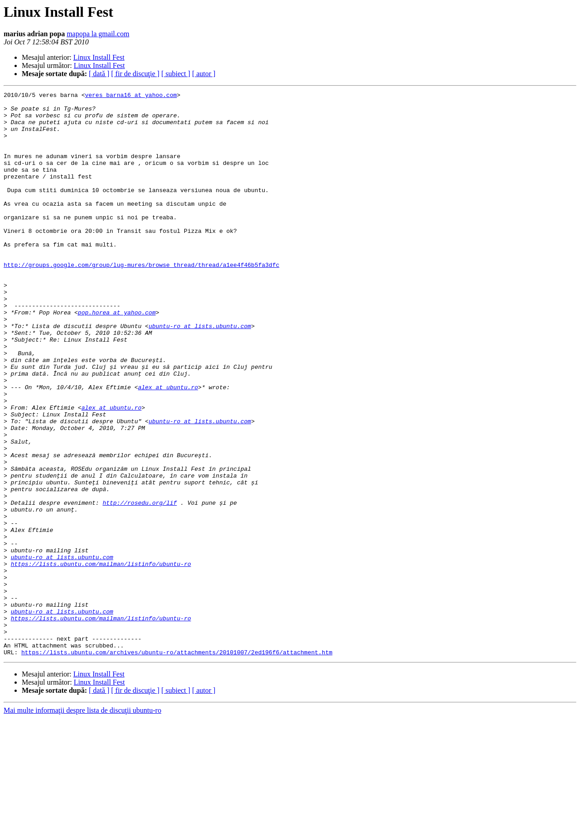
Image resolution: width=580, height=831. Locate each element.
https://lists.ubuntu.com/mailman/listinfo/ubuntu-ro (101, 659)
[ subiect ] (175, 73)
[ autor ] (204, 73)
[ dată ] (99, 73)
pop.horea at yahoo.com (117, 357)
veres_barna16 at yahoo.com (131, 96)
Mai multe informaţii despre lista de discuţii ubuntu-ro (82, 823)
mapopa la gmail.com (98, 34)
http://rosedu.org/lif (139, 585)
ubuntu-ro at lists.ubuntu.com (200, 373)
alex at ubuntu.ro (168, 447)
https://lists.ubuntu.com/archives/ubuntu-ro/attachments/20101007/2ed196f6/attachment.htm (176, 765)
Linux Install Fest (99, 57)
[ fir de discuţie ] (135, 73)
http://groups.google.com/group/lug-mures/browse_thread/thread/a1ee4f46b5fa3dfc (141, 300)
